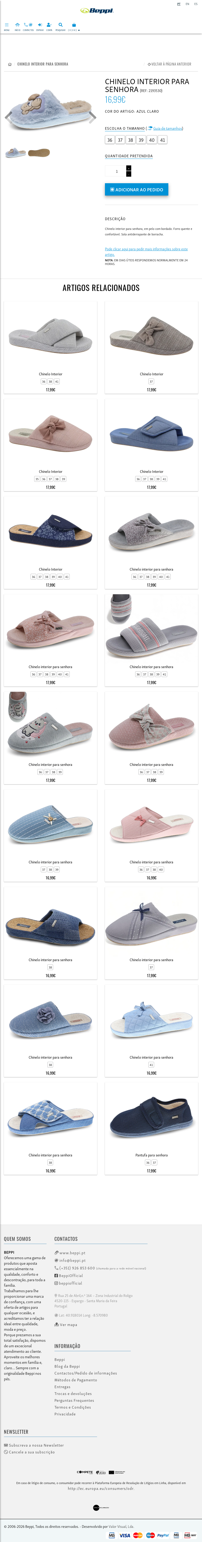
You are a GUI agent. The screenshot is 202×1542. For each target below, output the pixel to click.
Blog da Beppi (67, 1366)
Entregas (62, 1386)
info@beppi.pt (70, 1260)
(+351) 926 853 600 (100, 1267)
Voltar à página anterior (169, 64)
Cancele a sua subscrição (29, 1452)
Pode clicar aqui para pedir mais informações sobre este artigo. (146, 251)
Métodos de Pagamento (75, 1380)
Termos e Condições (72, 1407)
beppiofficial (68, 1283)
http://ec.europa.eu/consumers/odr (101, 1488)
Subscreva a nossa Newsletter (34, 1445)
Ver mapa (65, 1324)
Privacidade (65, 1414)
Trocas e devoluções (73, 1393)
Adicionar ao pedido (136, 189)
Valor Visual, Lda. (121, 1526)
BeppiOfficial (68, 1275)
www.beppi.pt (69, 1252)
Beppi (59, 1359)
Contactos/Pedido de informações (85, 1373)
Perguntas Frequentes (74, 1400)
